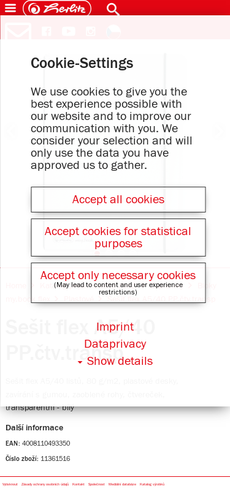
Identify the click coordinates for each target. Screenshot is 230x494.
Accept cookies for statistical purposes (118, 237)
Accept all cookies (118, 199)
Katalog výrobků (152, 484)
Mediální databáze (122, 484)
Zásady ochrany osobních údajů (45, 484)
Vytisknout (10, 484)
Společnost (96, 484)
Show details (120, 361)
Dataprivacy (115, 344)
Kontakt (78, 484)
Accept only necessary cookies (118, 275)
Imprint (115, 327)
